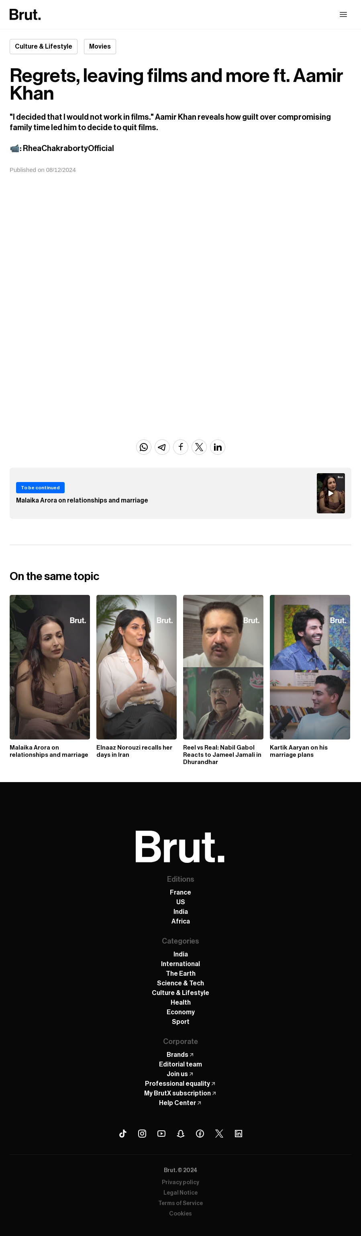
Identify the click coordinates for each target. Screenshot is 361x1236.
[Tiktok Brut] (123, 1134)
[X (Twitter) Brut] (219, 1134)
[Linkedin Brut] (238, 1134)
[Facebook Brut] (200, 1134)
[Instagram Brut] (142, 1134)
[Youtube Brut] (161, 1134)
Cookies (180, 1214)
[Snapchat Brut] (181, 1134)
